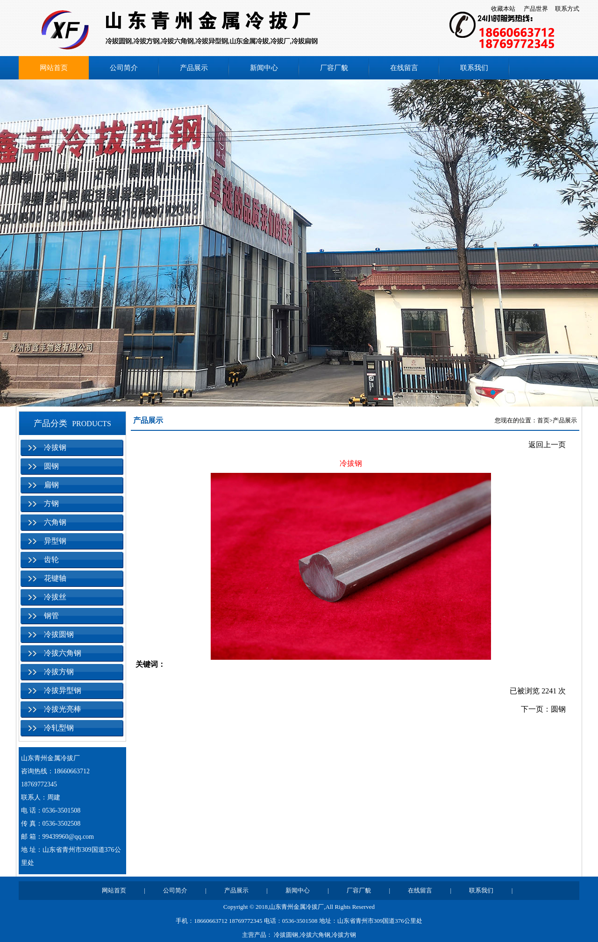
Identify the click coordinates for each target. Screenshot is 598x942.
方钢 (51, 503)
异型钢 (55, 541)
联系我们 (474, 67)
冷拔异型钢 (62, 690)
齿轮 (51, 560)
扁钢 (51, 485)
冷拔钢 (55, 447)
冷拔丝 (55, 597)
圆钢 (51, 466)
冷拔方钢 (59, 672)
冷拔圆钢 (59, 634)
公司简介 (124, 67)
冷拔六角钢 (62, 653)
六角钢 (55, 522)
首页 (543, 420)
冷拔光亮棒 (62, 709)
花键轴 (55, 578)
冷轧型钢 (59, 728)
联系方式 (567, 8)
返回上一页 (547, 445)
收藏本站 (503, 8)
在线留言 (404, 67)
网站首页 (54, 67)
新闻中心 (264, 67)
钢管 (51, 616)
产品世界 (536, 8)
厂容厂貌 (334, 67)
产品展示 (194, 67)
